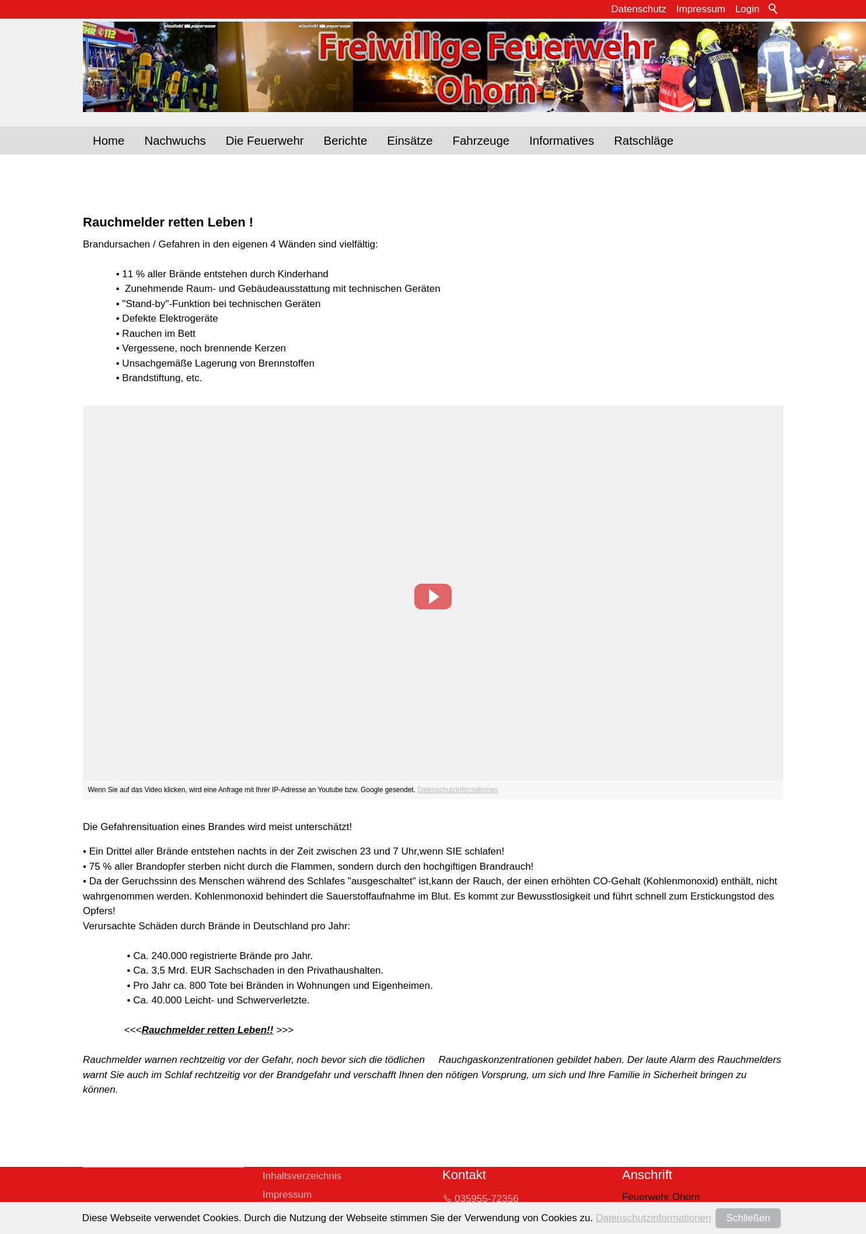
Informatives (561, 140)
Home (108, 140)
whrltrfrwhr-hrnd (526, 1219)
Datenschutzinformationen (457, 790)
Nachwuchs (174, 140)
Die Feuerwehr (265, 140)
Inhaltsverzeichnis (302, 1175)
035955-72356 (487, 1198)
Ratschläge (643, 140)
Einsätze (409, 140)
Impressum (700, 9)
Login (747, 9)
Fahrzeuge (481, 140)
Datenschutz (638, 9)
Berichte (346, 140)
